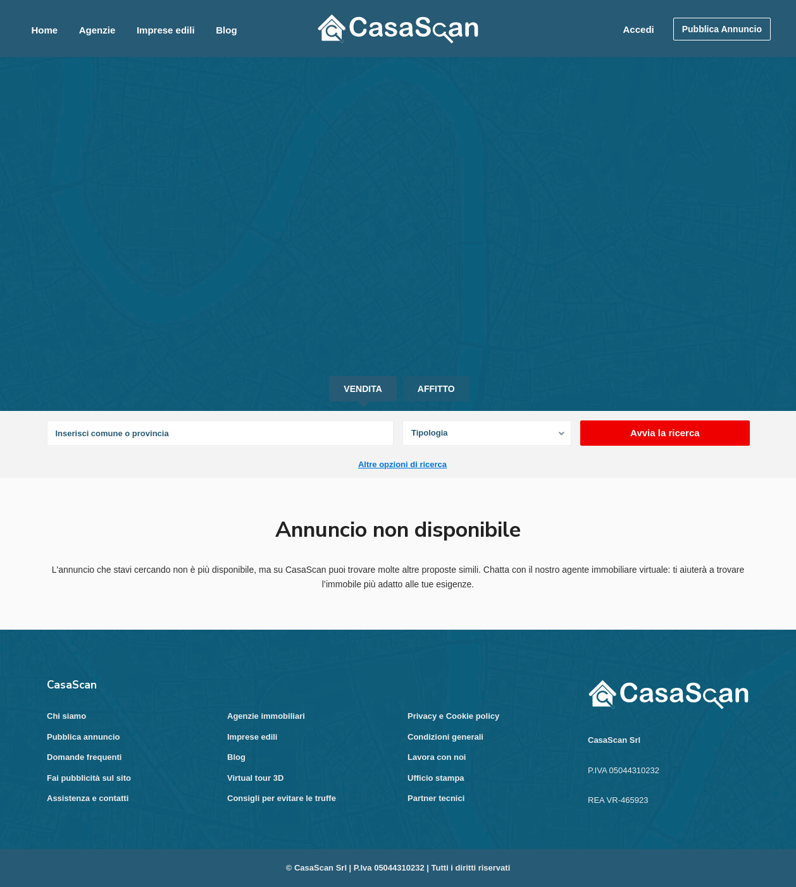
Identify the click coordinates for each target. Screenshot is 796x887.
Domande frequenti (84, 757)
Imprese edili (166, 30)
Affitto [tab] (436, 389)
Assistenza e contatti (87, 798)
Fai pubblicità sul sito (89, 778)
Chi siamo (66, 716)
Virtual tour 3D (255, 778)
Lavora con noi (436, 757)
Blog (226, 30)
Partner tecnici (435, 798)
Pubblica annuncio (83, 737)
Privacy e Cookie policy (453, 716)
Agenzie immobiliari (266, 716)
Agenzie (97, 30)
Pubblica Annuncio (722, 29)
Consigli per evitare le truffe (281, 798)
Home (44, 30)
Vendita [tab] (363, 389)
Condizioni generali (445, 737)
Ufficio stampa (435, 778)
